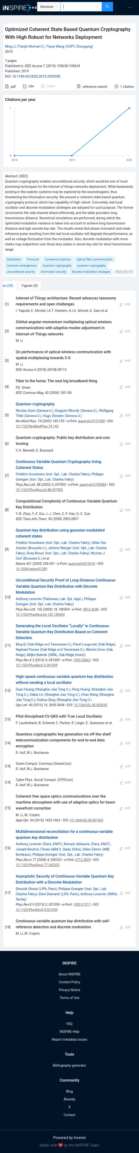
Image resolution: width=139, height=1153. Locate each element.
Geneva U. (44, 410)
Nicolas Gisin (25, 410)
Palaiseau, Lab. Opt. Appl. (62, 599)
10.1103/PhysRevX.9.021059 (37, 910)
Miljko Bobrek (37, 655)
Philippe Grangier (45, 854)
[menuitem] (129, 7)
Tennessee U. (60, 644)
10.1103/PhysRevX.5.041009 (37, 665)
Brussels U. (37, 548)
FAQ (69, 1024)
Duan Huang (25, 689)
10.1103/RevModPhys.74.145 (37, 426)
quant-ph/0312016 (81, 564)
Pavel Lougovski (85, 644)
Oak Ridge (35, 644)
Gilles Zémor (92, 849)
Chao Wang (89, 694)
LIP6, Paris (48, 889)
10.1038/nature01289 (31, 569)
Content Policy (69, 982)
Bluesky (69, 1099)
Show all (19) (124, 271)
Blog (69, 1091)
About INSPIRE (69, 974)
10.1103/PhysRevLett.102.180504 (40, 614)
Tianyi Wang (55, 46)
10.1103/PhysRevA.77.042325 (38, 865)
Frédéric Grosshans (30, 474)
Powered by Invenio (69, 1137)
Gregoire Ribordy (67, 410)
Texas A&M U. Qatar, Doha (60, 849)
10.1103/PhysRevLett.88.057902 (39, 490)
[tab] (18, 285)
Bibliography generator (69, 1065)
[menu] (126, 7)
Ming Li (10, 46)
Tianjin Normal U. (30, 46)
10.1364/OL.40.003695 (90, 705)
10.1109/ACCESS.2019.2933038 (36, 76)
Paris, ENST (52, 844)
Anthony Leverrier (29, 599)
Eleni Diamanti (49, 894)
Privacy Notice (69, 990)
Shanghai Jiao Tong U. (52, 689)
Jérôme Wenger (59, 548)
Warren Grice (95, 649)
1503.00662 (81, 660)
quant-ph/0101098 (91, 421)
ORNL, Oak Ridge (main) (66, 655)
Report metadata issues (69, 1039)
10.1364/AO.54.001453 (86, 820)
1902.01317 (81, 904)
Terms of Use (69, 998)
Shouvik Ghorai (27, 889)
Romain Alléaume (77, 844)
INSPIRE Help (69, 1032)
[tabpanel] (69, 618)
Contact (69, 1115)
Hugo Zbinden (53, 416)
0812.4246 (91, 609)
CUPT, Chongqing (79, 46)
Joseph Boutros (27, 849)
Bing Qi (21, 644)
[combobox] (81, 6)
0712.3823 (83, 860)
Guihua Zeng (46, 700)
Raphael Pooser (27, 649)
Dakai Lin (36, 694)
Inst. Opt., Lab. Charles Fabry (68, 474)
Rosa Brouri (35, 553)
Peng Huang (81, 689)
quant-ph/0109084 (92, 485)
